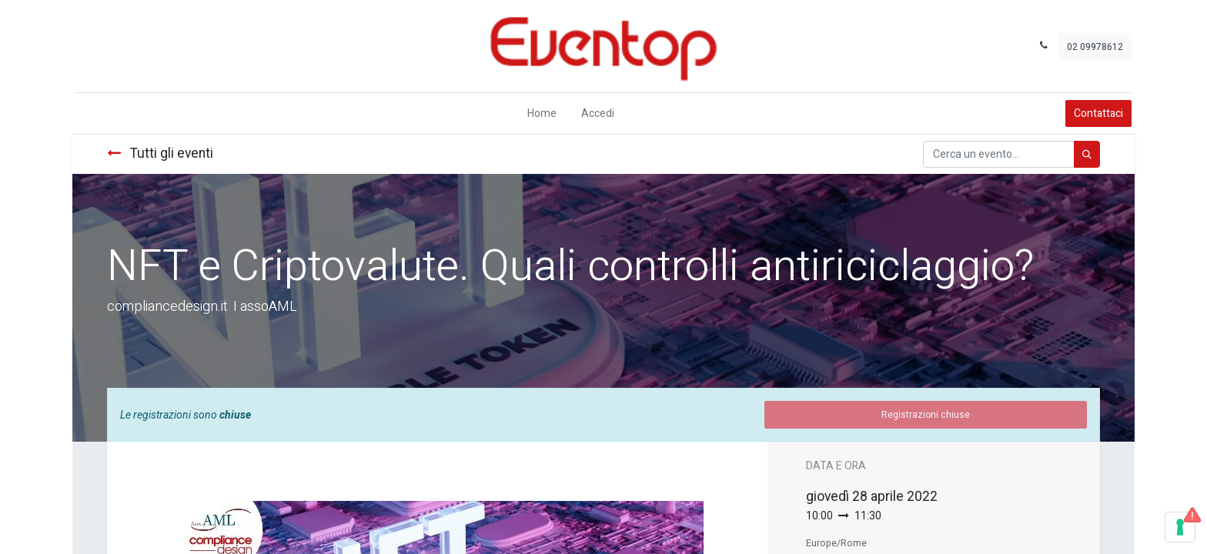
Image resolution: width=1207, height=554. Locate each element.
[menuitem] (542, 113)
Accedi (597, 113)
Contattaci (1101, 113)
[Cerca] (1087, 154)
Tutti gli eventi (160, 153)
